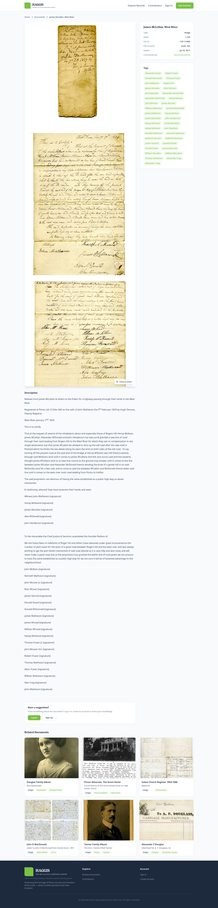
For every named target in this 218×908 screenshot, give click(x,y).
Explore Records (136, 5)
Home (27, 17)
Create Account (147, 879)
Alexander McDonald (154, 98)
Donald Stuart (151, 148)
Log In (34, 717)
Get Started (185, 5)
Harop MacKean (171, 123)
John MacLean (151, 93)
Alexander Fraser (153, 73)
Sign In (169, 5)
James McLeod (168, 103)
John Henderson (172, 118)
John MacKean (171, 128)
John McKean (151, 103)
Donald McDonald (153, 78)
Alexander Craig (152, 163)
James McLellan (152, 88)
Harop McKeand (152, 128)
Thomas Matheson (153, 158)
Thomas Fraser (173, 78)
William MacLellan (173, 153)
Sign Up (49, 717)
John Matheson (152, 83)
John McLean (170, 88)
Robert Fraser (171, 73)
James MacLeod (170, 148)
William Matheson (153, 108)
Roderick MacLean (173, 138)
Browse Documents (91, 874)
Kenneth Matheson (175, 133)
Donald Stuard (169, 143)
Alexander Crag (174, 158)
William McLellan (153, 153)
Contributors (155, 5)
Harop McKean (176, 98)
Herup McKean (172, 113)
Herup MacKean (152, 123)
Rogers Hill (169, 83)
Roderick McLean (153, 138)
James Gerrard (151, 143)
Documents (39, 17)
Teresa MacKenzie (182, 55)
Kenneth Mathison (153, 133)
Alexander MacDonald (173, 93)
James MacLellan (153, 118)
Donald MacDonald (175, 108)
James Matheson (153, 113)
